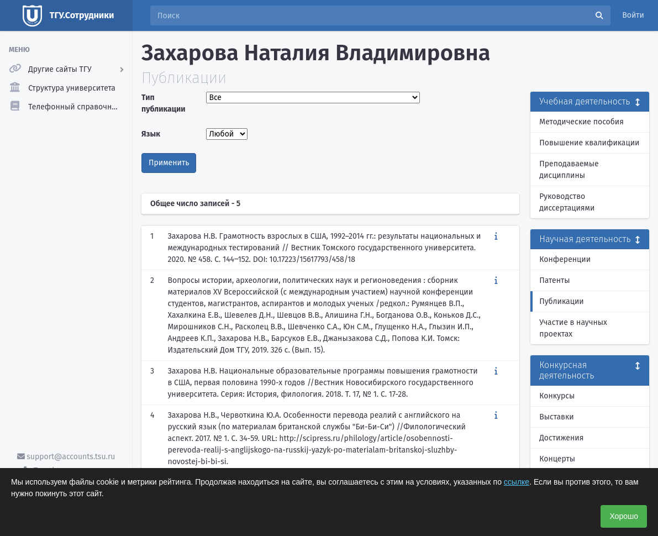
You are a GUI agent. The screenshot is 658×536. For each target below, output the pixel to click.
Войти (633, 15)
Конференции (565, 259)
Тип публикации (163, 103)
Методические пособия (581, 122)
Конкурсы (557, 396)
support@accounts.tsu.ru (66, 456)
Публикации (561, 301)
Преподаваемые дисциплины (568, 169)
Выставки (556, 417)
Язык (150, 134)
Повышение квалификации (589, 143)
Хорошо (623, 516)
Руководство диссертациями (566, 202)
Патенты (554, 280)
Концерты (557, 459)
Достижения (561, 438)
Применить (169, 162)
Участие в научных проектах (573, 328)
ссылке (516, 481)
